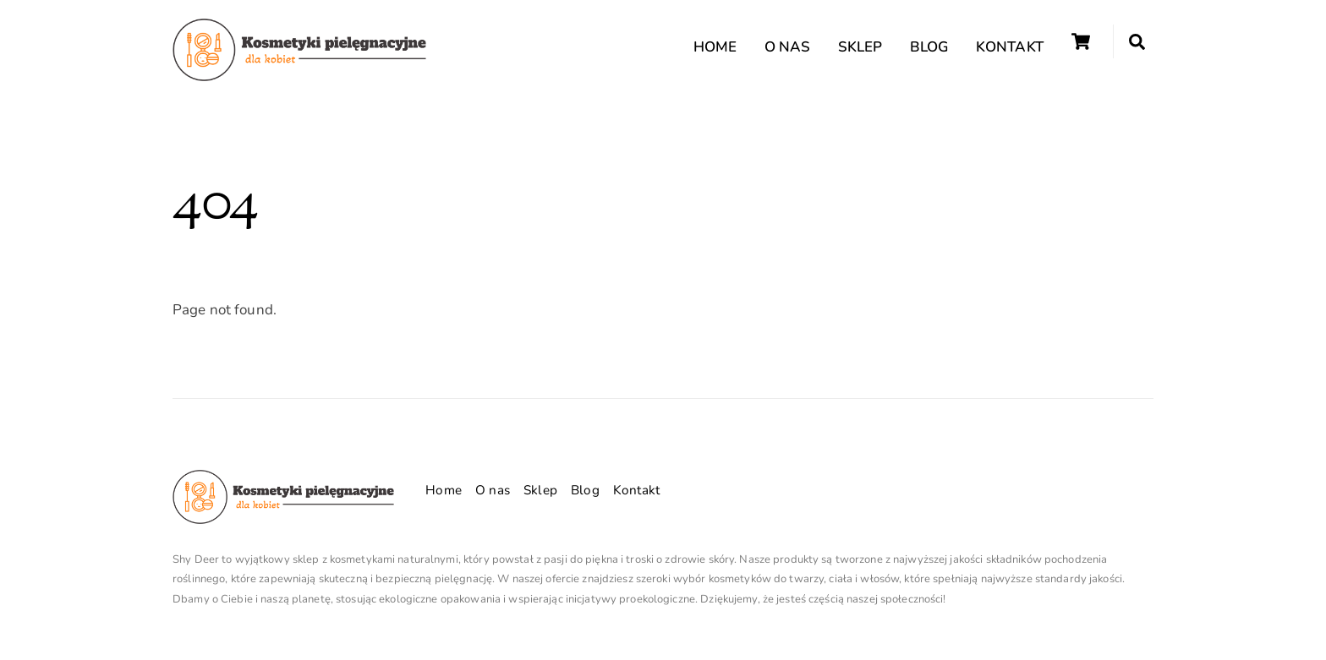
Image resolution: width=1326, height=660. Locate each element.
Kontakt (1010, 47)
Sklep (860, 47)
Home (715, 47)
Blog (929, 47)
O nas (787, 47)
